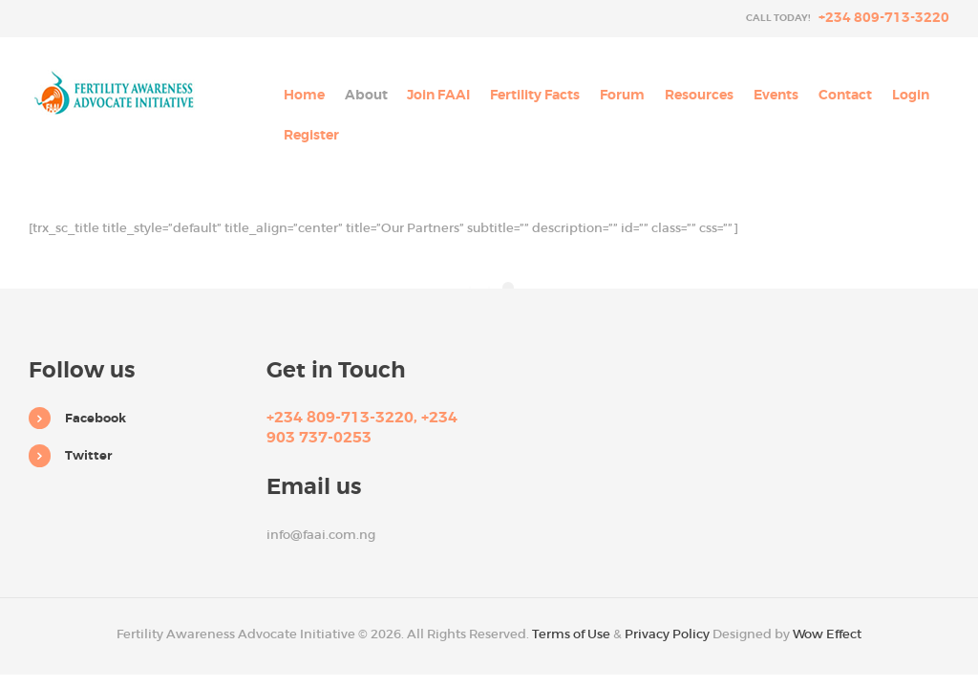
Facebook (95, 418)
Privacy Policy (667, 634)
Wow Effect (827, 634)
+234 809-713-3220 (884, 17)
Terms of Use (571, 634)
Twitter (88, 455)
